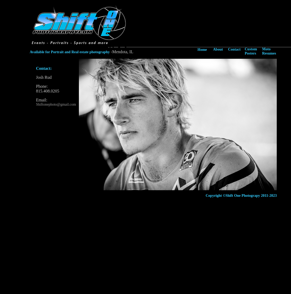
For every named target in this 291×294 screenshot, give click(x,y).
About (218, 49)
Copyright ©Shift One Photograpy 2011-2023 (241, 196)
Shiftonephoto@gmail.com (56, 104)
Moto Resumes (269, 51)
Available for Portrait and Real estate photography (70, 52)
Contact (234, 49)
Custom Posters (251, 51)
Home (202, 50)
